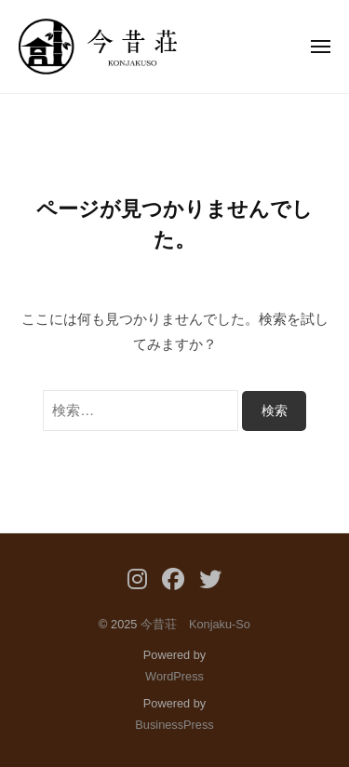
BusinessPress (174, 725)
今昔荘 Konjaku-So (195, 624)
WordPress (174, 676)
